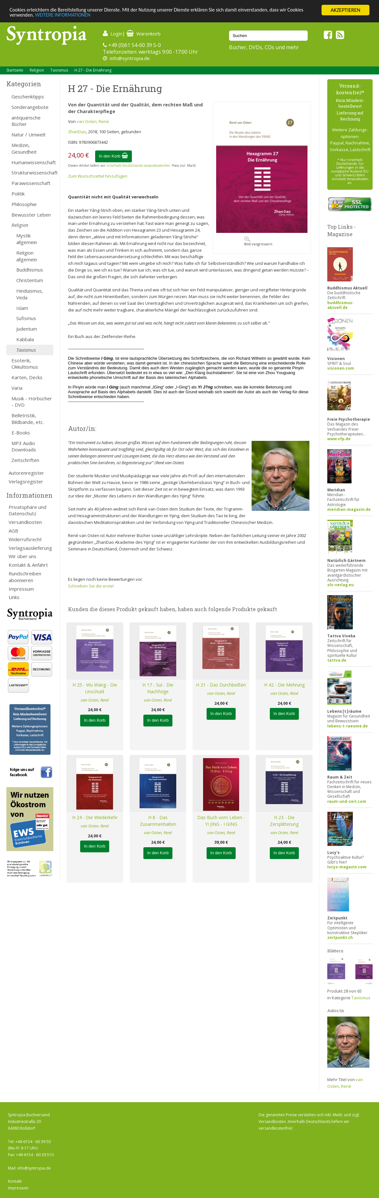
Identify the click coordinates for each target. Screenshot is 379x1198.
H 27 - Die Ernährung (92, 70)
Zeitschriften (25, 460)
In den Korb (113, 156)
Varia (16, 388)
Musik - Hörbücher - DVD (31, 401)
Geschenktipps (27, 96)
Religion (37, 70)
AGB (13, 530)
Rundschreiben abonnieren (25, 576)
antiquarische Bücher (26, 120)
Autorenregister (26, 473)
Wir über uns (22, 556)
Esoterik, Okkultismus (24, 363)
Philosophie (24, 204)
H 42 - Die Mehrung (284, 685)
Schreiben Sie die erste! (91, 586)
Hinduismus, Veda (29, 294)
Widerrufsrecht (25, 539)
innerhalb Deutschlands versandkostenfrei (138, 165)
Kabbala (25, 339)
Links (14, 597)
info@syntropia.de (130, 58)
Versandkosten (25, 522)
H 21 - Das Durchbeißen (221, 685)
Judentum (26, 329)
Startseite (14, 70)
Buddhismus (29, 269)
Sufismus (26, 318)
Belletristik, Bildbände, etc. (27, 418)
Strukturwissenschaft (32, 172)
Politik (18, 193)
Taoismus (59, 70)
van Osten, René (93, 121)
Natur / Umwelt (28, 134)
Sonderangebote (30, 107)
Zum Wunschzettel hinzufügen (97, 176)
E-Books (20, 432)
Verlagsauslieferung (30, 548)
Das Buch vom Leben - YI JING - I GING (221, 820)
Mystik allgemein (26, 238)
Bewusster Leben (31, 214)
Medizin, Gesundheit (24, 148)
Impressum (21, 589)
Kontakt (15, 1181)
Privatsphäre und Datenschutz (27, 510)
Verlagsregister (26, 481)
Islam (22, 308)
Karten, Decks (26, 377)
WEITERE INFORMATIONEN (85, 15)
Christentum (29, 280)
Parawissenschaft (30, 183)
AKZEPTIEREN (345, 10)
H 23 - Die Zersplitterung (284, 820)
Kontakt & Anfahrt (28, 565)
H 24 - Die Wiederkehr (94, 817)
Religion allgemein (26, 256)
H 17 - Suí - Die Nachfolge (157, 688)
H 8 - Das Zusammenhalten (158, 820)
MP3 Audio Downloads (23, 446)
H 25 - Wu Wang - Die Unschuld (94, 688)
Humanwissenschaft (32, 162)
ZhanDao (77, 131)
